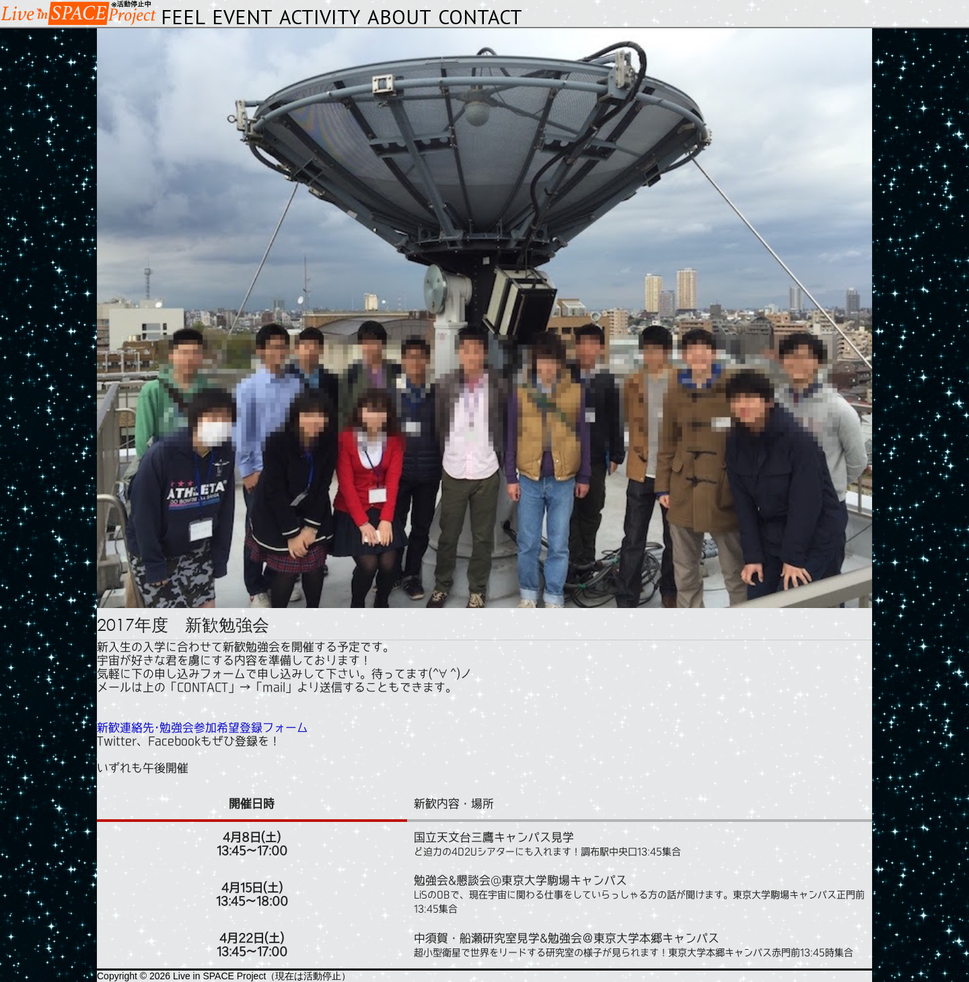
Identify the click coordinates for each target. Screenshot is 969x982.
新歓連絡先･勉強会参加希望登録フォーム (202, 727)
